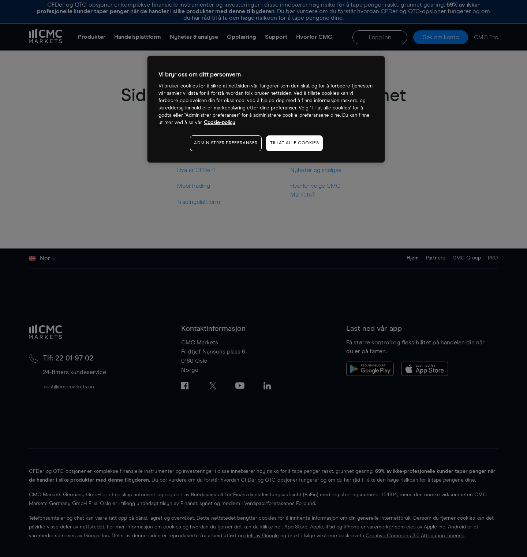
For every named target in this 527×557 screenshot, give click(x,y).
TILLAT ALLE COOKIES (294, 143)
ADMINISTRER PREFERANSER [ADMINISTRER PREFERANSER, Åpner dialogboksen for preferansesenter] (226, 143)
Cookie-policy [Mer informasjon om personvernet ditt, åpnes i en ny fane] (219, 122)
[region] (266, 109)
